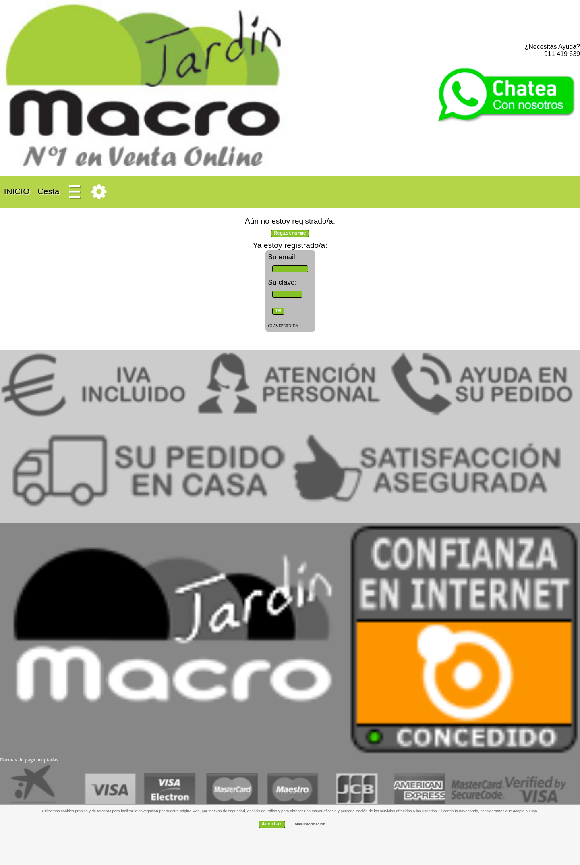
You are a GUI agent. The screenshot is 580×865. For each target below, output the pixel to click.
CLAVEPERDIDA (283, 326)
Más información (310, 824)
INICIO (17, 191)
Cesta (48, 191)
